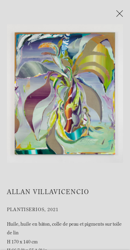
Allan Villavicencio (48, 194)
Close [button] (119, 15)
